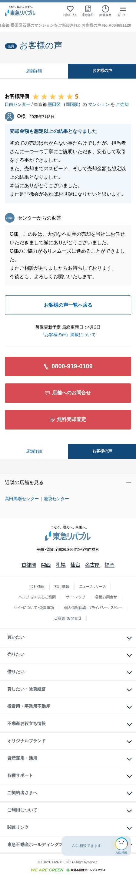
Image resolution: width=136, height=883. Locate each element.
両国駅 (72, 104)
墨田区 (54, 104)
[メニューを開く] (123, 10)
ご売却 (122, 104)
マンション (98, 104)
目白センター (17, 104)
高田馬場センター (22, 498)
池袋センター (56, 498)
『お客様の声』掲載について (68, 334)
